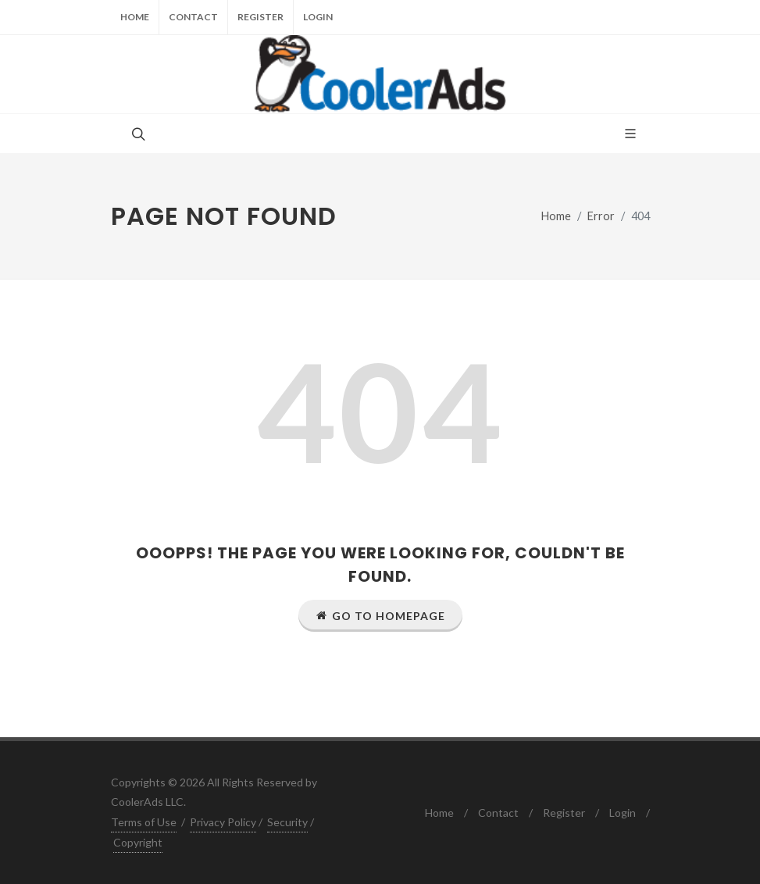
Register (260, 17)
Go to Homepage (380, 615)
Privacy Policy (223, 822)
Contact (193, 17)
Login (318, 17)
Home (134, 17)
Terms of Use (144, 822)
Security (287, 822)
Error (601, 216)
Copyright (137, 842)
